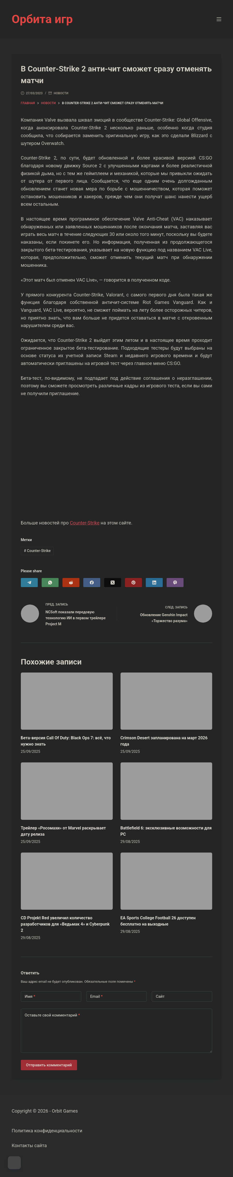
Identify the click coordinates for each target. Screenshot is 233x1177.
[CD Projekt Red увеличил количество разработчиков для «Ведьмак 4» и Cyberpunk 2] (67, 881)
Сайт (160, 996)
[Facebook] (91, 582)
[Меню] (219, 19)
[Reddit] (70, 582)
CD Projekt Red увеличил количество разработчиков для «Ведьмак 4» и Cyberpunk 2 (65, 924)
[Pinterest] (133, 582)
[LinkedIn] (154, 582)
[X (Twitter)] (112, 582)
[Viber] (175, 582)
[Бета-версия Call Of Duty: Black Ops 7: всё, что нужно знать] (67, 701)
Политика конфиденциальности (47, 1130)
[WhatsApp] (50, 582)
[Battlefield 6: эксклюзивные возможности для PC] (166, 791)
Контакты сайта (29, 1145)
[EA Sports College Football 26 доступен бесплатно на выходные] (166, 881)
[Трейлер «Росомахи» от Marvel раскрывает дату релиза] (67, 791)
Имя (30, 996)
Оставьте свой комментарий (52, 1015)
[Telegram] (29, 582)
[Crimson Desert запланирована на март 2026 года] (166, 701)
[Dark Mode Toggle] (14, 1162)
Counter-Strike (84, 523)
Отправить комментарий (49, 1065)
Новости (61, 93)
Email (96, 996)
